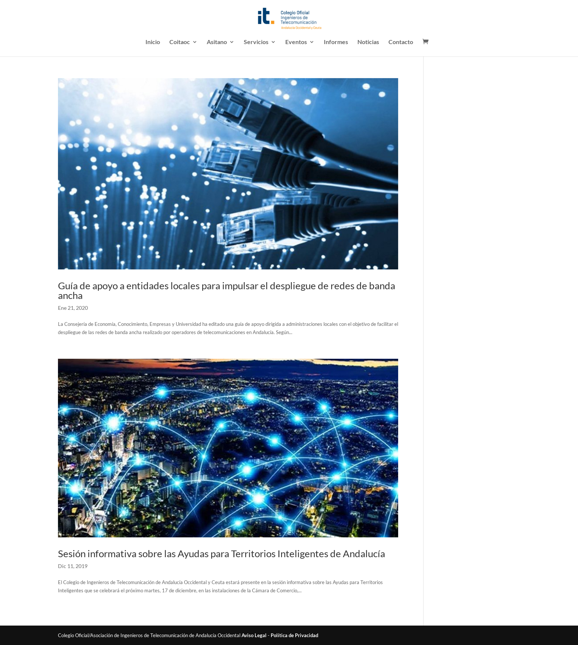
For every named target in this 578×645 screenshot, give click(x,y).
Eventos (296, 42)
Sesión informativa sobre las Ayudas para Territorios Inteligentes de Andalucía (221, 553)
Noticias (368, 42)
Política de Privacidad (294, 635)
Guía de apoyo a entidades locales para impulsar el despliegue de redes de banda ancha (226, 290)
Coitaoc (179, 42)
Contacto (400, 42)
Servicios (256, 42)
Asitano (217, 42)
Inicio (152, 42)
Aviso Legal (254, 635)
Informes (336, 42)
